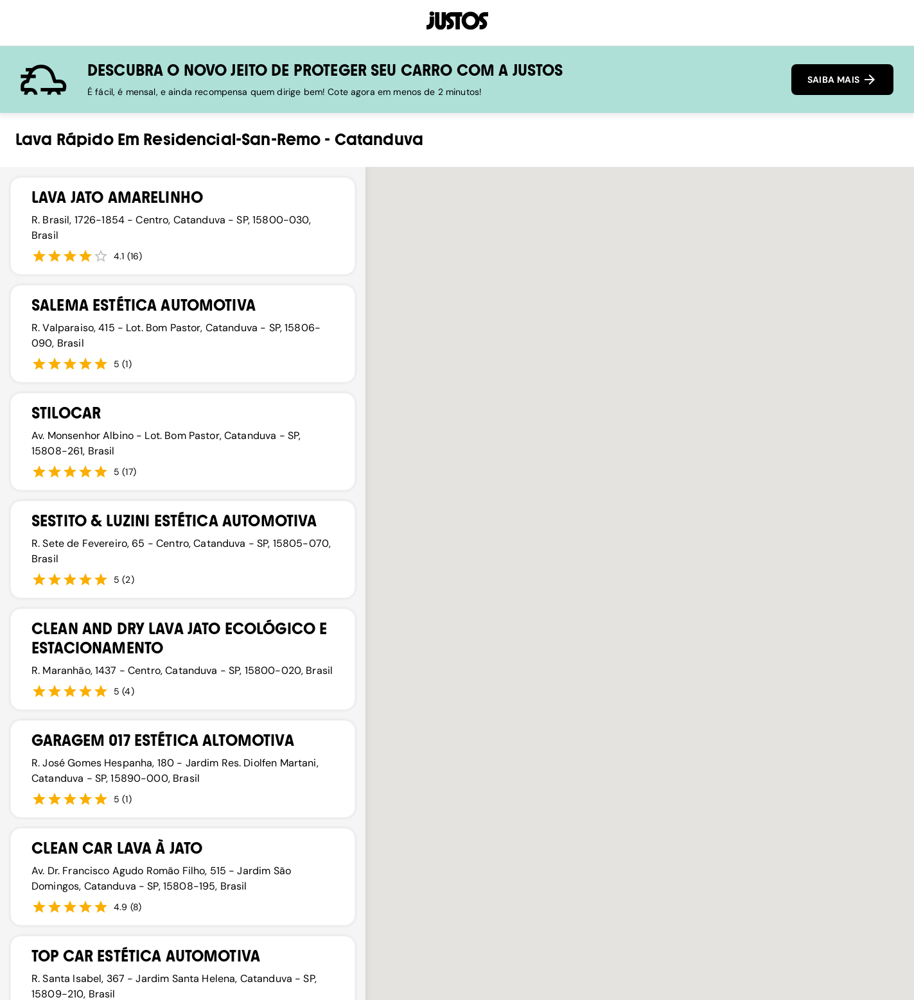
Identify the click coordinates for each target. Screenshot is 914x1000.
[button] (576, 665)
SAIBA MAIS (842, 79)
